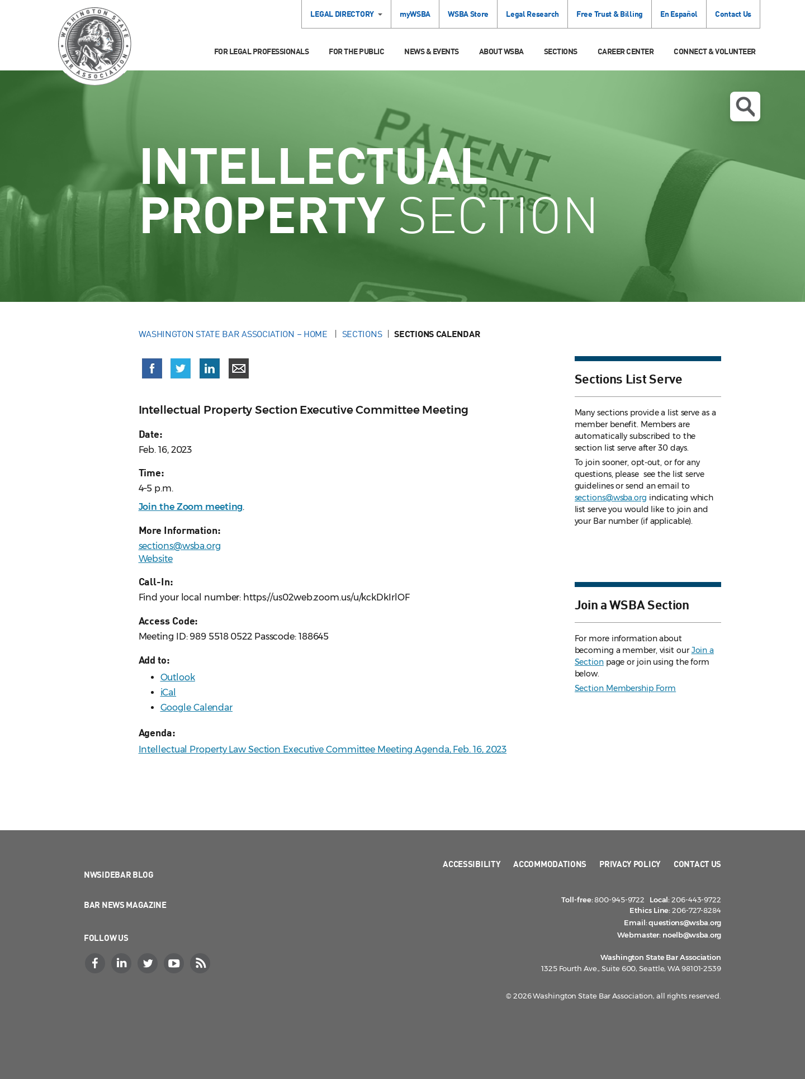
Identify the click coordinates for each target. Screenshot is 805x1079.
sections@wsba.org (180, 546)
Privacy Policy (630, 864)
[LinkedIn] (122, 963)
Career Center (626, 51)
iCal (168, 692)
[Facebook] (96, 963)
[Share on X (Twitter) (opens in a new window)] (180, 368)
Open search (745, 107)
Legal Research (532, 13)
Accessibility (471, 864)
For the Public (356, 51)
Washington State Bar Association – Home (234, 333)
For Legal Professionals (261, 51)
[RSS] (201, 963)
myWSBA (415, 13)
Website (156, 558)
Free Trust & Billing (609, 13)
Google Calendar (196, 707)
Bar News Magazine (125, 905)
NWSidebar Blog (119, 874)
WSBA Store (468, 13)
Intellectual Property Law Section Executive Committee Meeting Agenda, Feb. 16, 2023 (323, 749)
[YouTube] (175, 963)
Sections (560, 51)
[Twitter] (148, 963)
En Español (679, 13)
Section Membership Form (625, 688)
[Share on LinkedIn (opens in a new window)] (209, 368)
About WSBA (501, 51)
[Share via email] (238, 368)
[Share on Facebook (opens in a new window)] (152, 368)
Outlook (177, 677)
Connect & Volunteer (715, 51)
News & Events (431, 51)
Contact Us (733, 13)
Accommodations (549, 864)
